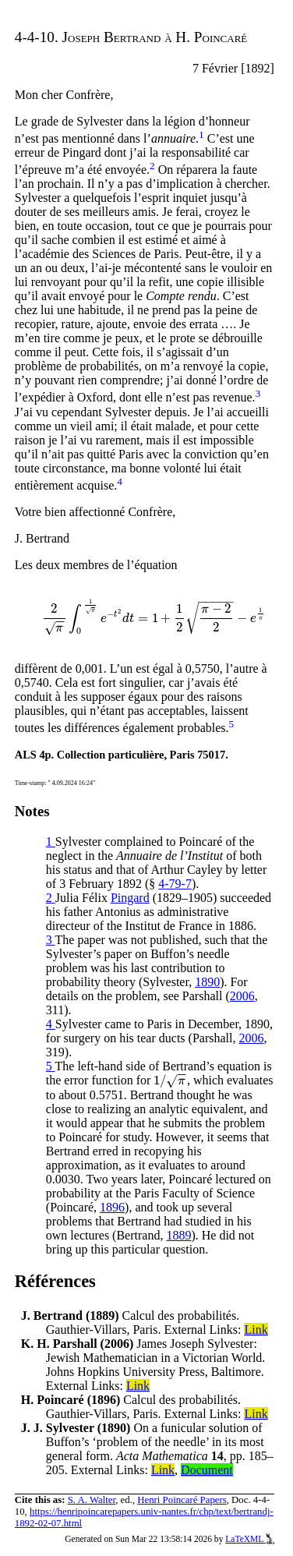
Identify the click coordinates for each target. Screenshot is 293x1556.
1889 (178, 1235)
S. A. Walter (92, 1499)
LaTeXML (249, 1539)
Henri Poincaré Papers (181, 1499)
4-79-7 (175, 883)
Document (207, 1469)
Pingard (130, 897)
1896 (112, 1207)
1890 (207, 981)
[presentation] (154, 617)
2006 (242, 996)
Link (255, 1329)
